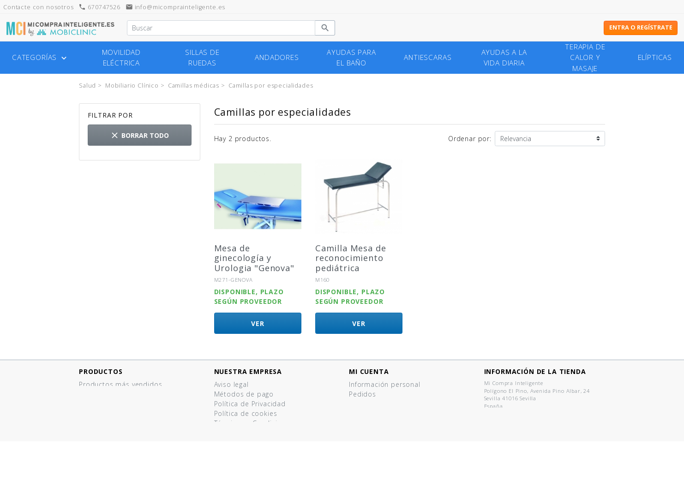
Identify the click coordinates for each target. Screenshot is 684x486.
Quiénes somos (240, 432)
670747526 (99, 7)
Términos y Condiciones (254, 423)
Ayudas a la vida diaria (504, 57)
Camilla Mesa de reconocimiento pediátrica (350, 258)
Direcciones (368, 403)
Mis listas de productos (388, 423)
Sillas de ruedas (202, 57)
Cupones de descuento (388, 413)
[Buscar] (221, 28)
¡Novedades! (99, 394)
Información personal (384, 384)
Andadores (277, 57)
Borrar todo (139, 135)
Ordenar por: (470, 138)
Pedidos (362, 394)
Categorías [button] (40, 58)
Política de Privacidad (250, 403)
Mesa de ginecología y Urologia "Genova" (254, 258)
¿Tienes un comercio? (250, 442)
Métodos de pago (244, 394)
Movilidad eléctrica (121, 57)
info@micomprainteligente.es (176, 7)
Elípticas (655, 57)
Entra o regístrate (640, 27)
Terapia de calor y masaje (585, 57)
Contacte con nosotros (253, 452)
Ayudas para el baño (351, 57)
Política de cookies (245, 413)
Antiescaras (427, 57)
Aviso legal (231, 384)
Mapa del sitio (238, 461)
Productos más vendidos (120, 384)
